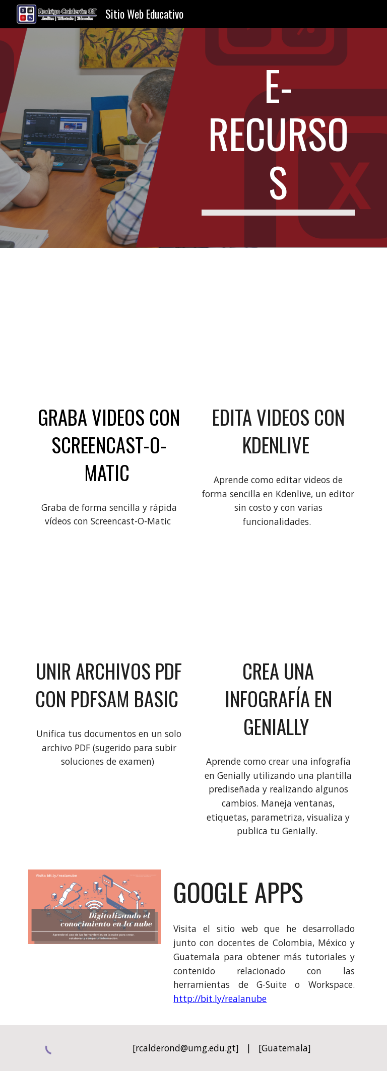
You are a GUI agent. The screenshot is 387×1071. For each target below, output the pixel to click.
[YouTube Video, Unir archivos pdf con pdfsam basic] (108, 605)
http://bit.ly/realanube (220, 998)
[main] (278, 138)
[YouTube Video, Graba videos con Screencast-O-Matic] (108, 351)
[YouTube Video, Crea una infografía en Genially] (278, 605)
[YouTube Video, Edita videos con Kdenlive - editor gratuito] (278, 351)
